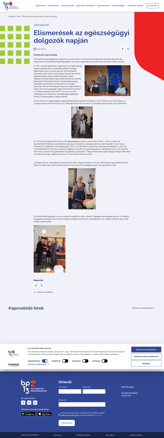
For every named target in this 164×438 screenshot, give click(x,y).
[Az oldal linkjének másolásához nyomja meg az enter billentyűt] (128, 49)
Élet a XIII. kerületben (85, 6)
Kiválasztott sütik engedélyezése (146, 425)
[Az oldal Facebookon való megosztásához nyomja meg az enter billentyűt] (122, 49)
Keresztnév (87, 387)
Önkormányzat (67, 6)
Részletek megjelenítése (37, 433)
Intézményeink (102, 6)
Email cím (62, 400)
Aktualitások (52, 6)
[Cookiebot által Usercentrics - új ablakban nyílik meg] (13, 433)
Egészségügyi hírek (41, 25)
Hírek (19, 16)
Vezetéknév (63, 387)
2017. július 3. (41, 49)
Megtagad (146, 432)
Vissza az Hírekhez (43, 292)
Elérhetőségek (118, 6)
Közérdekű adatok (134, 6)
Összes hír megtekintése (143, 308)
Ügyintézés (40, 6)
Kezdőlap (12, 16)
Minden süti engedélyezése (146, 418)
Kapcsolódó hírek (26, 308)
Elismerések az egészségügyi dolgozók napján (81, 36)
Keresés (151, 6)
